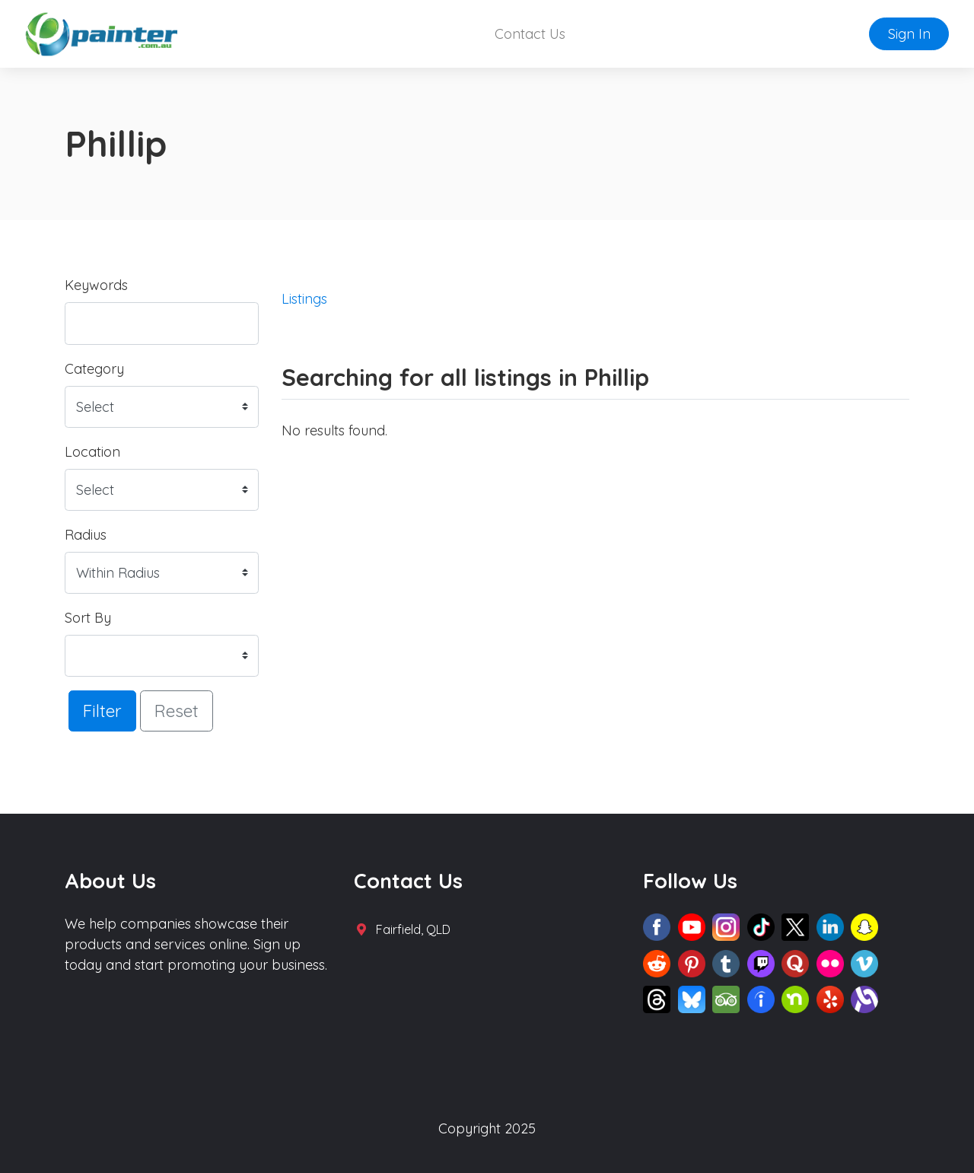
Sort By (88, 617)
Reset (176, 711)
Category (94, 369)
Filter (102, 711)
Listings (304, 299)
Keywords (96, 285)
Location (92, 452)
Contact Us (530, 34)
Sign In (909, 34)
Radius (86, 534)
